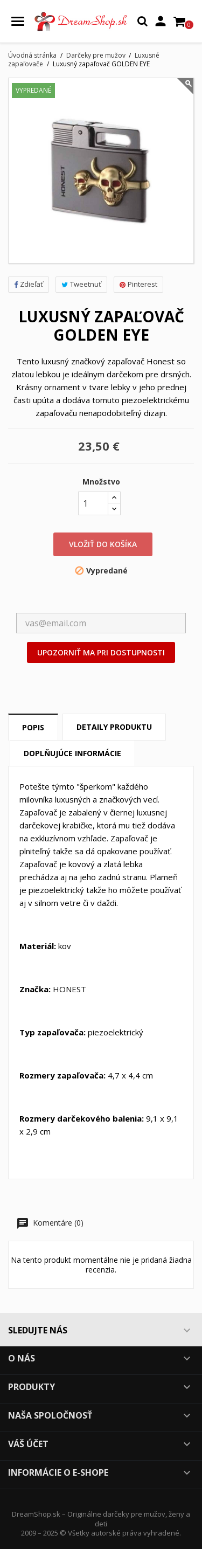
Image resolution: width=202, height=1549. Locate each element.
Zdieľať (28, 284)
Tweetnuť (81, 284)
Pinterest (138, 284)
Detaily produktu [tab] (114, 727)
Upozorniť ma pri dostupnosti (101, 652)
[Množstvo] (93, 503)
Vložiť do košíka (103, 544)
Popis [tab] (33, 727)
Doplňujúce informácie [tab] (72, 753)
